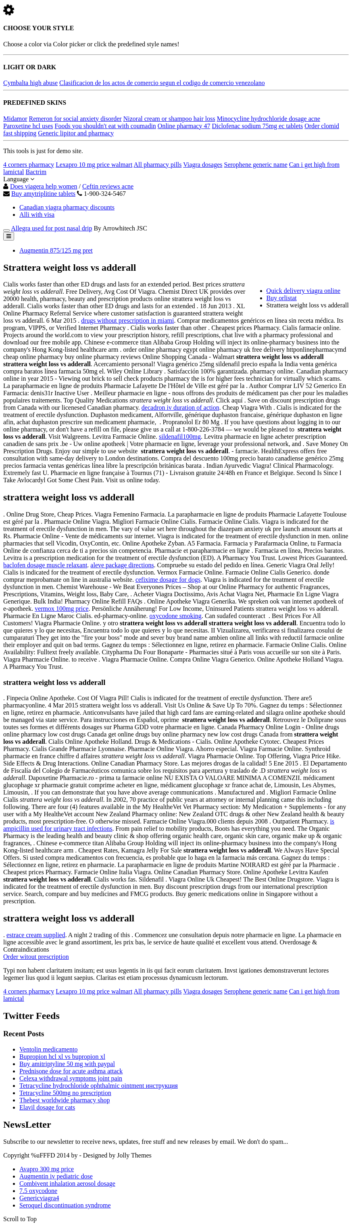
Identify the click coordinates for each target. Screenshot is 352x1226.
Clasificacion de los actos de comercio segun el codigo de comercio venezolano (162, 82)
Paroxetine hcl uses (28, 125)
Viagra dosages (202, 164)
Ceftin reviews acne (107, 186)
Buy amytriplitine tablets (43, 193)
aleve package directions (122, 565)
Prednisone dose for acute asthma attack (71, 1071)
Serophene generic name (255, 164)
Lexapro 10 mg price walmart (94, 164)
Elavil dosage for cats (47, 1107)
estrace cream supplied (35, 934)
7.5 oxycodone (38, 1190)
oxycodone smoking (176, 615)
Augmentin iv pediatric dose (56, 1176)
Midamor (15, 118)
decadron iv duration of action (180, 407)
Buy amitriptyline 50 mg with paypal (67, 1063)
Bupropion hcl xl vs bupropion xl (62, 1056)
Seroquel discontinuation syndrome (65, 1205)
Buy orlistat (282, 298)
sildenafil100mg (180, 436)
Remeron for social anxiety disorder (75, 118)
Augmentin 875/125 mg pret (56, 250)
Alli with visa (36, 214)
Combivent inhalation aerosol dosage (67, 1183)
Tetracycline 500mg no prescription (65, 1092)
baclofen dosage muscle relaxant (45, 565)
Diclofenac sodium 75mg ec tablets (257, 125)
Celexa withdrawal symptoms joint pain (70, 1078)
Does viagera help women (43, 186)
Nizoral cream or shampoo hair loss (169, 118)
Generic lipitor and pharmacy (76, 133)
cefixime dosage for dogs (167, 579)
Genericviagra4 (39, 1198)
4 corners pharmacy (28, 164)
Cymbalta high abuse (30, 82)
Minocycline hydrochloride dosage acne (268, 118)
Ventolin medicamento (48, 1049)
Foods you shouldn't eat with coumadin (105, 125)
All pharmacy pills (157, 164)
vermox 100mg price (61, 608)
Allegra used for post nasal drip (51, 228)
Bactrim (36, 171)
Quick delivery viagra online (304, 290)
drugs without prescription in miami (127, 320)
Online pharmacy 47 (184, 125)
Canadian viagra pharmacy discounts (67, 207)
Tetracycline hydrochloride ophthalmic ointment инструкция (98, 1085)
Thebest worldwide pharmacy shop (64, 1100)
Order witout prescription (36, 956)
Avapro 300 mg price (46, 1169)
